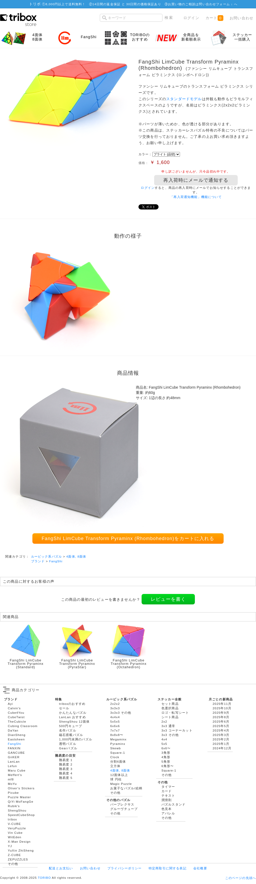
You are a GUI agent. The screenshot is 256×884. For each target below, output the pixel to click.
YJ (10, 846)
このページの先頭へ (240, 878)
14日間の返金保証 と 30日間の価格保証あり (126, 4)
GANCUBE (16, 752)
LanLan (14, 761)
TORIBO (44, 877)
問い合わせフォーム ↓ (216, 4)
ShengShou (17, 810)
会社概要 (200, 868)
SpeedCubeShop (21, 815)
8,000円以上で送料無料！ (65, 4)
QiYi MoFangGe (20, 801)
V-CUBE (14, 823)
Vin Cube (15, 832)
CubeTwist (16, 717)
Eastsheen (16, 739)
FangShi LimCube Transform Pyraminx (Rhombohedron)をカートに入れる (128, 538)
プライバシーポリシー (124, 868)
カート (214, 18)
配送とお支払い (61, 868)
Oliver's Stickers (21, 788)
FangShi (55, 561)
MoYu (12, 783)
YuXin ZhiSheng (21, 850)
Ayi (10, 703)
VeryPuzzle (17, 828)
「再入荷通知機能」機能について (196, 197)
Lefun (12, 766)
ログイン (191, 18)
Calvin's (14, 708)
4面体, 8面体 (76, 556)
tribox (12, 819)
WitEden (14, 837)
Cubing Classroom (23, 726)
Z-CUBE (14, 855)
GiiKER (14, 757)
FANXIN (14, 748)
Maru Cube (17, 770)
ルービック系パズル (46, 556)
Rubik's (14, 806)
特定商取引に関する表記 (168, 868)
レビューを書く (168, 599)
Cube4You (16, 712)
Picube (13, 792)
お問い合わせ (241, 18)
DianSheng (17, 734)
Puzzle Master (19, 797)
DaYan (13, 730)
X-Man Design (19, 841)
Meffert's (15, 775)
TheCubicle (17, 721)
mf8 (11, 779)
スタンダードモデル (184, 99)
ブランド (38, 561)
